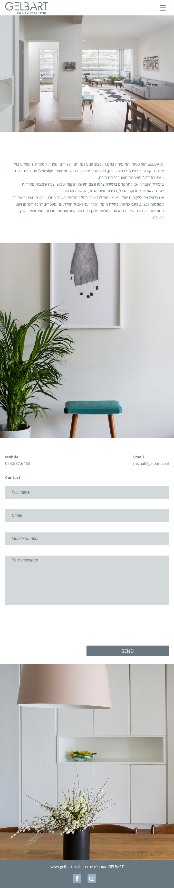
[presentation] (87, 625)
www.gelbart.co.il (65, 866)
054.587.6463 (17, 463)
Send (128, 651)
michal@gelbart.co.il (151, 463)
